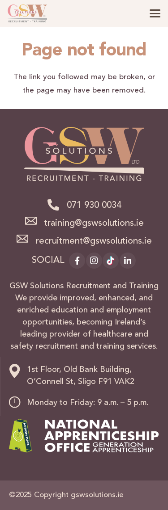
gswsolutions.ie (97, 495)
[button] (154, 13)
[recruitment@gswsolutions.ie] (26, 239)
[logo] (27, 13)
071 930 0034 (94, 205)
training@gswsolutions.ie (94, 223)
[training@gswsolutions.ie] (34, 221)
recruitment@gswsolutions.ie (94, 241)
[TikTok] (111, 261)
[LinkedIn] (128, 261)
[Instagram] (94, 261)
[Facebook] (77, 261)
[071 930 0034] (56, 205)
